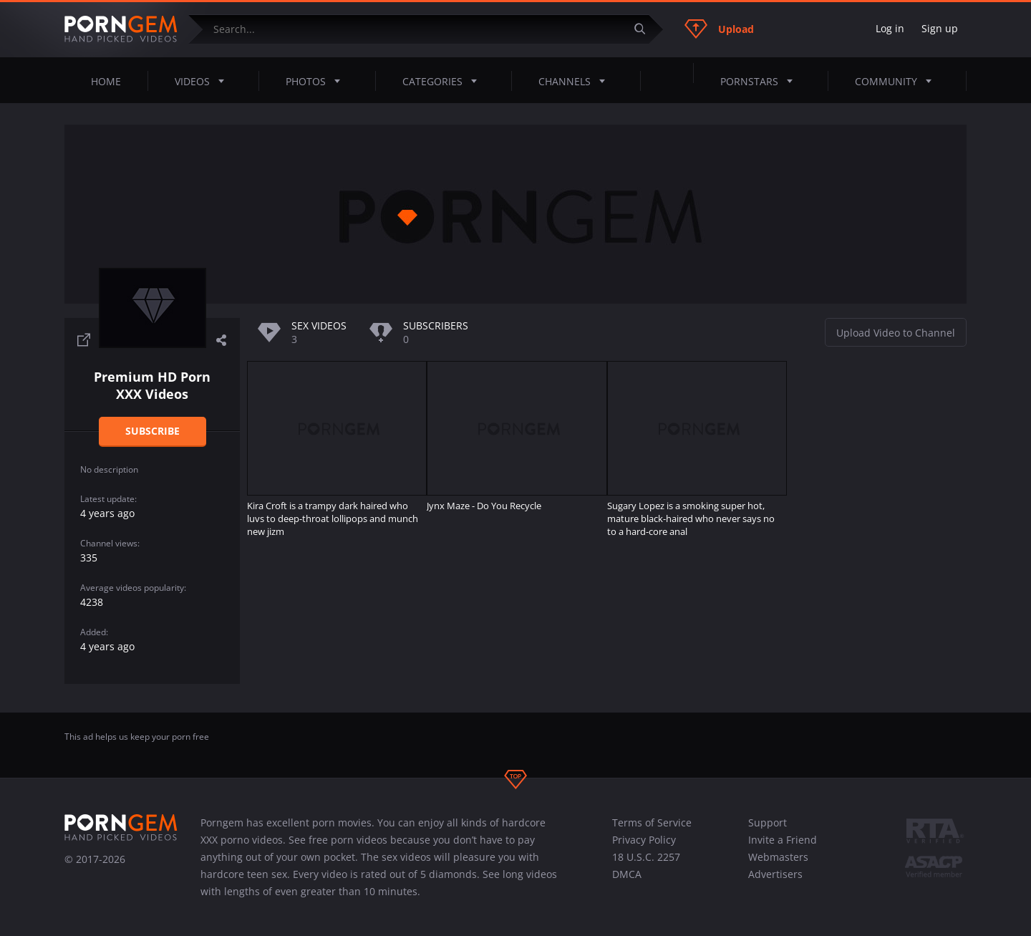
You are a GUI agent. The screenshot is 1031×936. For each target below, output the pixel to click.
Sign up (939, 28)
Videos (204, 80)
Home (106, 81)
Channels (576, 80)
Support (767, 822)
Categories (443, 80)
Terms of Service (652, 822)
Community (897, 80)
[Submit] (645, 29)
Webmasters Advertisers (778, 865)
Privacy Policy (644, 839)
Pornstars (760, 80)
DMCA (627, 874)
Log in (890, 28)
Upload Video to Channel (895, 332)
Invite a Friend (782, 839)
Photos (317, 80)
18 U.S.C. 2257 (646, 857)
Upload (719, 28)
